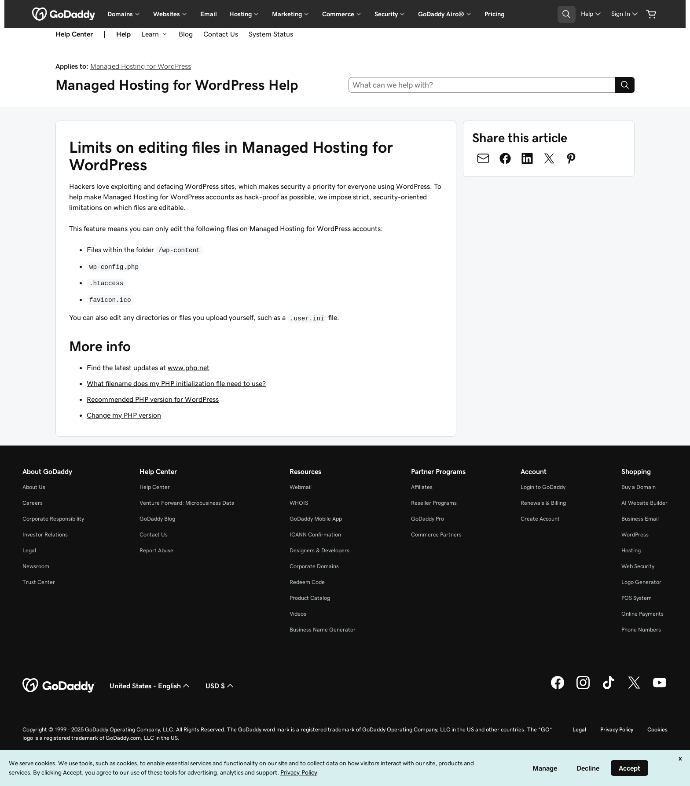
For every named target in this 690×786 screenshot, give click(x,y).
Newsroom (35, 566)
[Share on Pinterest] (571, 158)
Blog (186, 33)
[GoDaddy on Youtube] (660, 687)
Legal (29, 550)
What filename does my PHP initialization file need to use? (176, 383)
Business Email (640, 519)
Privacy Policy (616, 729)
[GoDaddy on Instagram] (583, 687)
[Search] (625, 85)
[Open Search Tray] (567, 14)
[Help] (591, 14)
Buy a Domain (638, 487)
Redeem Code (307, 582)
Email (208, 14)
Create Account (540, 519)
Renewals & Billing (543, 503)
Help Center (154, 487)
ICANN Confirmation (315, 534)
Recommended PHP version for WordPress (153, 399)
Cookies (657, 729)
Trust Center (38, 582)
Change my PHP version (124, 415)
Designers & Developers (319, 550)
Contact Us (220, 33)
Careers (32, 503)
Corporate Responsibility (53, 519)
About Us (33, 487)
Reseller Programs (434, 503)
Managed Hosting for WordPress (140, 66)
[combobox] (482, 85)
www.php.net (188, 367)
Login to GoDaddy (543, 487)
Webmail (301, 487)
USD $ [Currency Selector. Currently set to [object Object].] (220, 685)
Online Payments (642, 614)
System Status (271, 33)
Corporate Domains (314, 566)
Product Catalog (310, 598)
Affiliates (422, 487)
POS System (636, 598)
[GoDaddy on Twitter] (634, 687)
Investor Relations (45, 534)
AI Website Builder (644, 503)
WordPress (635, 534)
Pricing (494, 14)
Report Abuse (156, 550)
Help (123, 33)
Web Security (637, 566)
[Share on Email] (483, 158)
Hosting (631, 550)
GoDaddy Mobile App (316, 519)
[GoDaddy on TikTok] (609, 687)
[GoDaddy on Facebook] (557, 687)
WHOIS (299, 503)
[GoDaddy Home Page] (58, 685)
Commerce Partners (436, 534)
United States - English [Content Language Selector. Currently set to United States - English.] (150, 685)
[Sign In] (625, 14)
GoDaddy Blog (157, 519)
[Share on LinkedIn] (527, 158)
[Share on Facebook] (505, 158)
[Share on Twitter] (549, 158)
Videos (298, 614)
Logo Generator (641, 582)
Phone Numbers (641, 629)
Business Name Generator (323, 629)
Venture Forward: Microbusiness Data (187, 503)
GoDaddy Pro (427, 519)
